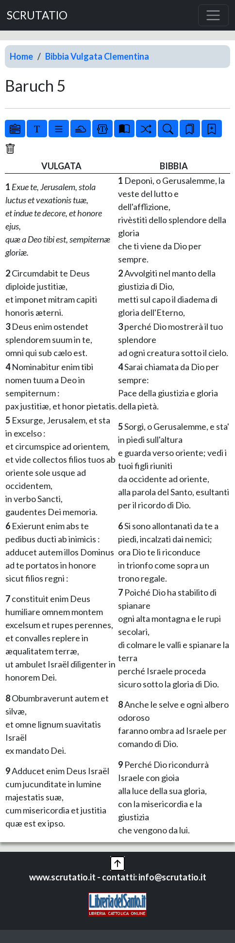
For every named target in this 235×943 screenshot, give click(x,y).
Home (21, 56)
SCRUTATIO (37, 15)
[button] (117, 862)
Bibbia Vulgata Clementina (97, 56)
